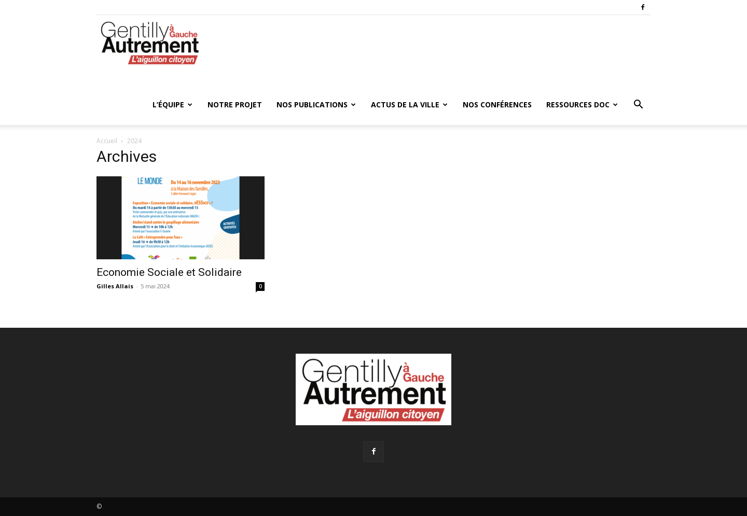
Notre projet (235, 104)
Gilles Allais (114, 286)
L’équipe (172, 104)
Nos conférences (497, 104)
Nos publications (316, 104)
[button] (638, 105)
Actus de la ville (409, 104)
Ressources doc (582, 104)
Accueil (106, 140)
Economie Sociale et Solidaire (169, 272)
